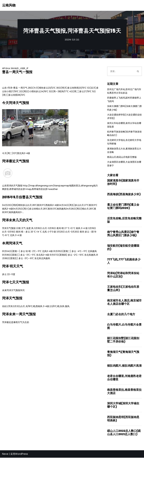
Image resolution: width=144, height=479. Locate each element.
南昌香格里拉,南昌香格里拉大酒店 (124, 410)
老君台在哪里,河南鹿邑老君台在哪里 (124, 396)
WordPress (21, 475)
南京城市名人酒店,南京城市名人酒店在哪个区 (124, 318)
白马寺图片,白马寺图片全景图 (124, 343)
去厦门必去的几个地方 (121, 330)
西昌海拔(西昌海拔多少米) (124, 206)
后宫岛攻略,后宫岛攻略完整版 (124, 232)
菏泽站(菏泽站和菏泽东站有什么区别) (123, 289)
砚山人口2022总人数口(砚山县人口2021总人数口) (124, 453)
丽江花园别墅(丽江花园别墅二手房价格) (123, 357)
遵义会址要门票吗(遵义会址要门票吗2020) (123, 218)
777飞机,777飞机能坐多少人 (123, 275)
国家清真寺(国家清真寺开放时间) (123, 193)
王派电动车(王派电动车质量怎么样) (123, 303)
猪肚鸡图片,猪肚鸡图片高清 (124, 384)
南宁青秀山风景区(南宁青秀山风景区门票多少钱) (123, 246)
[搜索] (120, 72)
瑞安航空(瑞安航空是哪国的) (123, 261)
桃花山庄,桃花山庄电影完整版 (123, 166)
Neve (5, 475)
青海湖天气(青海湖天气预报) (123, 371)
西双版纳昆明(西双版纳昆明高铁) (123, 439)
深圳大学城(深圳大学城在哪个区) (123, 425)
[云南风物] (9, 5)
